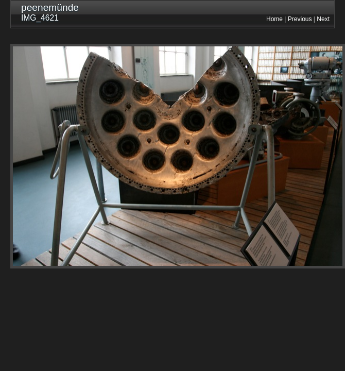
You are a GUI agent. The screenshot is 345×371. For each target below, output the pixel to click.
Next (323, 19)
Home (274, 19)
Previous (300, 19)
